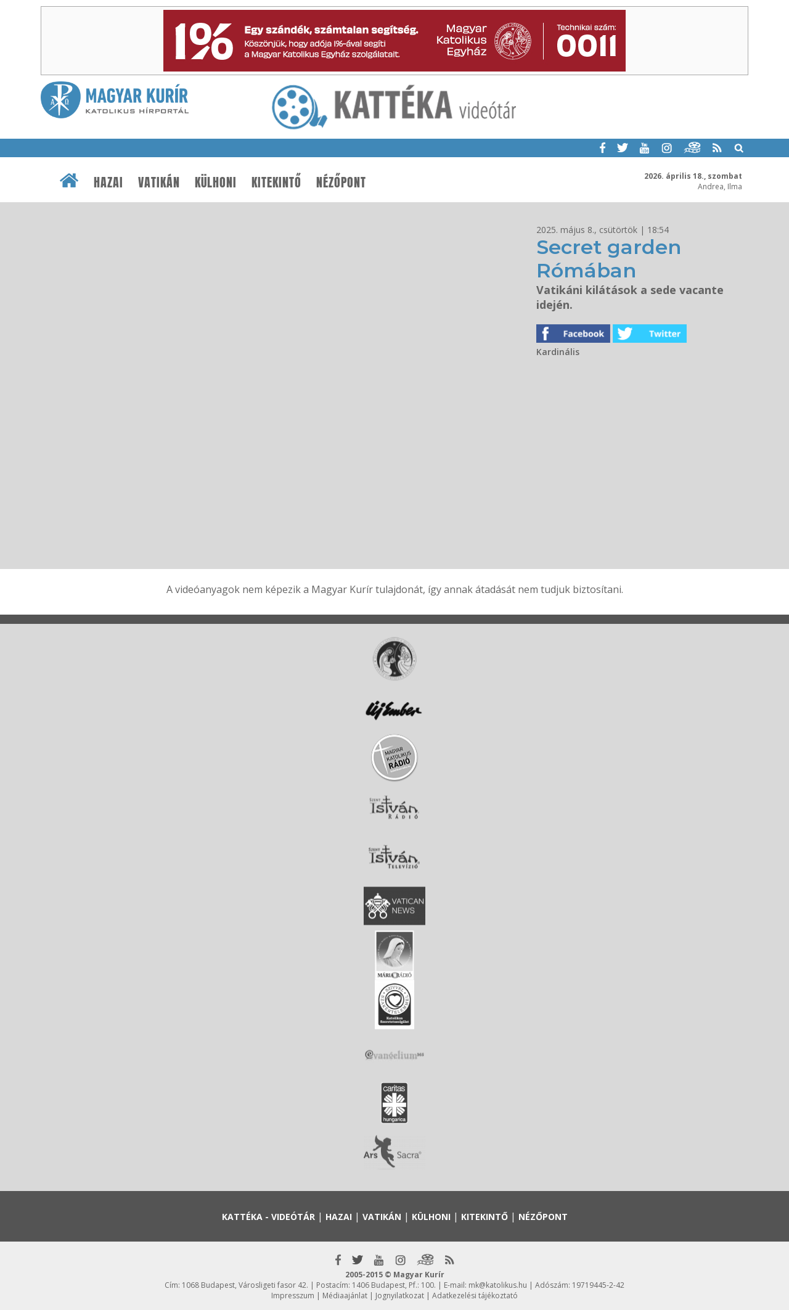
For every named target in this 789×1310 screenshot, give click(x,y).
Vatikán (159, 182)
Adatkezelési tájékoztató (475, 1295)
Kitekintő (276, 182)
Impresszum (292, 1295)
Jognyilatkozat (399, 1295)
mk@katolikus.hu (497, 1285)
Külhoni (216, 182)
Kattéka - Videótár (268, 1216)
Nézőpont (341, 182)
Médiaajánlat (344, 1295)
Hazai (108, 182)
